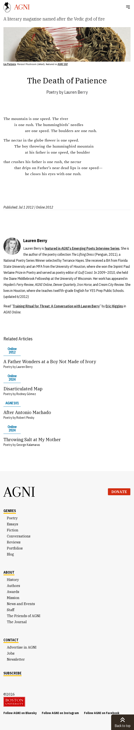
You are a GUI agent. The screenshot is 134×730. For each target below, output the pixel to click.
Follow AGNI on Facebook (101, 713)
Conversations (18, 536)
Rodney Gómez (26, 394)
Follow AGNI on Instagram (60, 713)
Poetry (52, 92)
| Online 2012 (43, 207)
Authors (13, 586)
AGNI (19, 492)
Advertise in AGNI (21, 647)
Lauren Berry (76, 92)
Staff (10, 610)
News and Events (21, 604)
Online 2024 (12, 377)
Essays (12, 524)
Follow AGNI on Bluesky (20, 713)
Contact (11, 640)
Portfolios (15, 548)
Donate (119, 492)
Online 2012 (12, 350)
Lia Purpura (9, 64)
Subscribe (12, 673)
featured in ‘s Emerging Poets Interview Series (82, 248)
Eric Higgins (114, 306)
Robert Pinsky (25, 418)
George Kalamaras (28, 445)
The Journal (17, 622)
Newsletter (16, 659)
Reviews (13, 542)
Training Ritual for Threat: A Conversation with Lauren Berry (56, 306)
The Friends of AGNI (23, 616)
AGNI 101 (12, 403)
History (13, 579)
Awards (13, 592)
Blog (10, 554)
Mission (13, 598)
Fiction (12, 530)
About (8, 572)
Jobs (10, 653)
